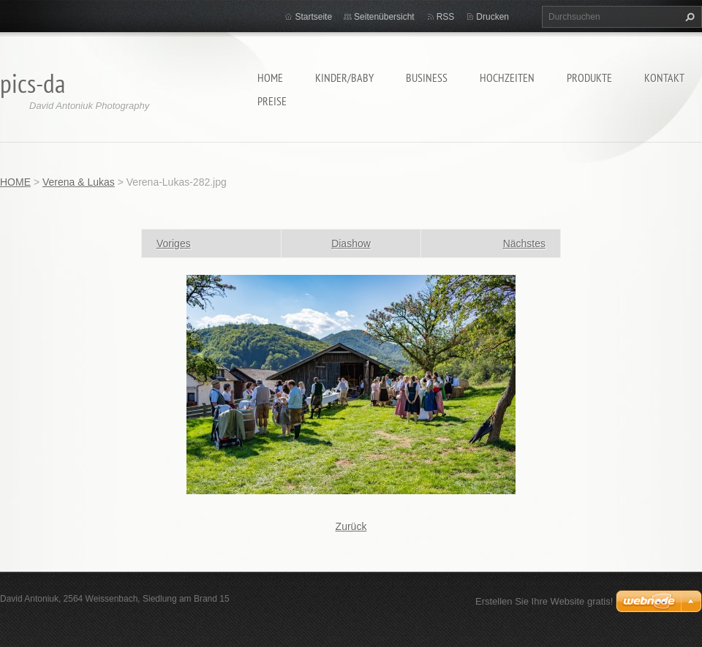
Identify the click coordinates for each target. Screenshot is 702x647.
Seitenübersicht (384, 17)
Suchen (688, 17)
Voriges (173, 243)
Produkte (589, 77)
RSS (446, 17)
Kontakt (664, 77)
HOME (270, 77)
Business (427, 77)
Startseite (313, 17)
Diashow (351, 243)
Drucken (492, 17)
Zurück (351, 526)
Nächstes (524, 243)
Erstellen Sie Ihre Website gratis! (544, 601)
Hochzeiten (507, 77)
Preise (272, 101)
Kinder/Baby (344, 77)
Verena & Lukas (78, 182)
